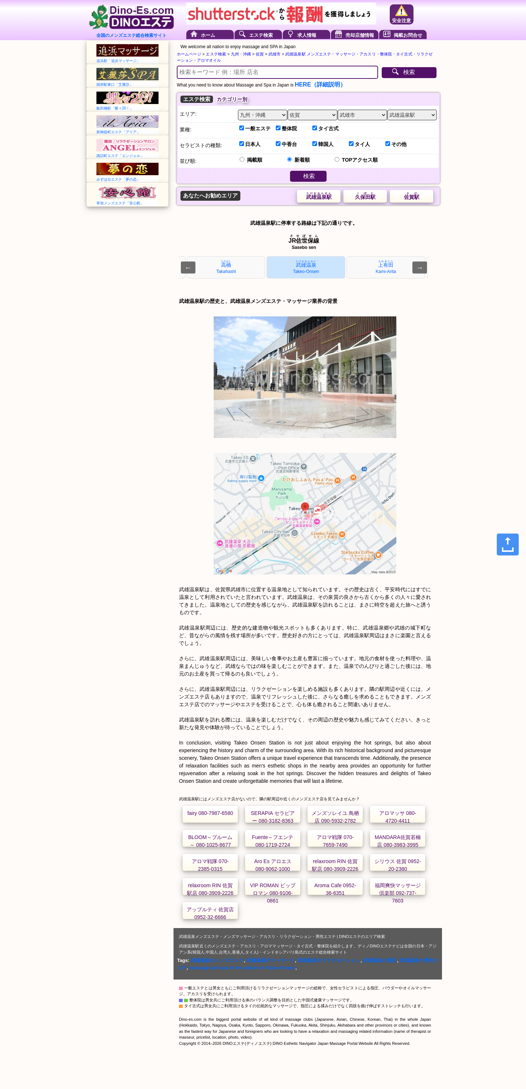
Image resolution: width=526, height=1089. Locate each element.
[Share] (508, 544)
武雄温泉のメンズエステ (217, 960)
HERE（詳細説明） (320, 84)
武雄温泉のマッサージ (271, 960)
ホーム (208, 35)
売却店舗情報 (360, 35)
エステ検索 (261, 35)
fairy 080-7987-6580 (210, 813)
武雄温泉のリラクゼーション (329, 960)
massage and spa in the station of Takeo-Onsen (242, 967)
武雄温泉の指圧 (380, 960)
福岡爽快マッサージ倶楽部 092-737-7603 (398, 893)
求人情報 (306, 35)
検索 (409, 72)
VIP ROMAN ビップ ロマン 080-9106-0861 (273, 893)
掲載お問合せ (408, 35)
